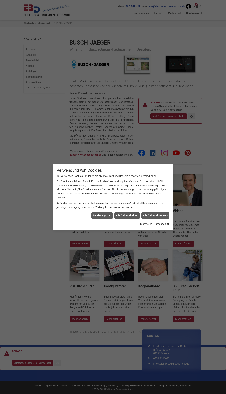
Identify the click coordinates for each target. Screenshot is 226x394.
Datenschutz (162, 218)
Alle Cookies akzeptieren (155, 210)
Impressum (146, 218)
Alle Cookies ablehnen (127, 210)
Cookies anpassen (102, 210)
